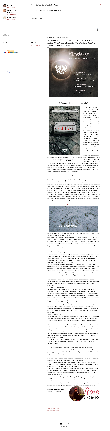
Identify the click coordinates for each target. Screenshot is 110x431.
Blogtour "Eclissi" (35, 46)
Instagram (77, 205)
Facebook (70, 205)
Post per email (56, 408)
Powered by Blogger (66, 424)
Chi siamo (39, 10)
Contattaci (57, 10)
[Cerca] (99, 4)
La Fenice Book (47, 4)
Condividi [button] (33, 38)
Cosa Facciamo (48, 10)
